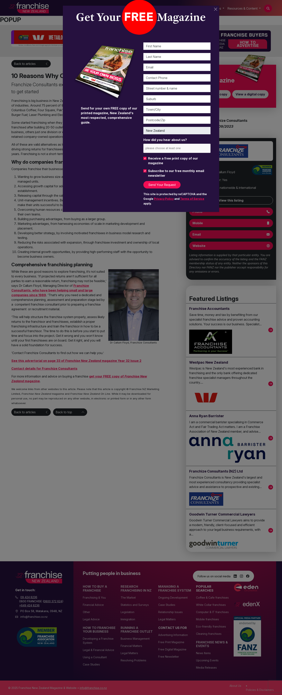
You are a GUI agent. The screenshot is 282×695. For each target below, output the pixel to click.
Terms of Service (192, 198)
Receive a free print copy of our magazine (173, 160)
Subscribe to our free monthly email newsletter (176, 173)
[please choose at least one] (169, 148)
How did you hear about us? (165, 140)
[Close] (215, 9)
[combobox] (177, 148)
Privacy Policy (164, 198)
